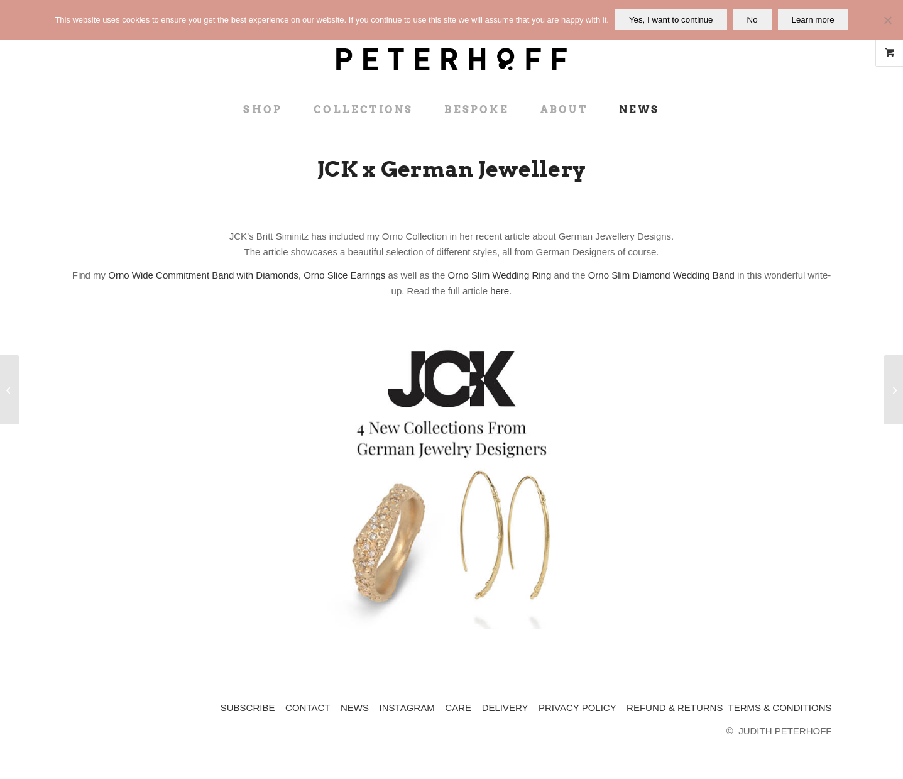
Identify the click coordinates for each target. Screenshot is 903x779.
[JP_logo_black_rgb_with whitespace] (451, 47)
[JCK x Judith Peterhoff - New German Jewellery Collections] (452, 484)
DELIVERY (505, 707)
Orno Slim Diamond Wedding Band (661, 275)
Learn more (813, 20)
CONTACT (307, 707)
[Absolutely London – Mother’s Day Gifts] (9, 389)
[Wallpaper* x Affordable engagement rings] (893, 389)
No (752, 20)
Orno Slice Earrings (344, 275)
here (499, 290)
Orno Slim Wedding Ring (499, 275)
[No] (887, 20)
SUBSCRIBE (248, 707)
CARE (458, 707)
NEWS (355, 707)
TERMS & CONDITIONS (779, 707)
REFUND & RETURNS (675, 707)
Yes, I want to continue (671, 20)
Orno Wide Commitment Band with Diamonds (203, 275)
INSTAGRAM (407, 707)
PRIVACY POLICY (577, 707)
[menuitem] (262, 110)
